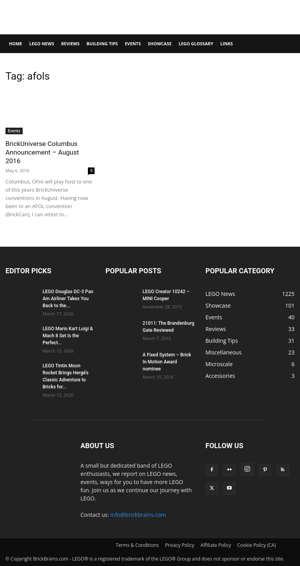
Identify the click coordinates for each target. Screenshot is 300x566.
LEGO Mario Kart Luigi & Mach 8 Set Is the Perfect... (68, 335)
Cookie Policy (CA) (256, 545)
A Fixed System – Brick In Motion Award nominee (167, 362)
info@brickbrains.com (138, 514)
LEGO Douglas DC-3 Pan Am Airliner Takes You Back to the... (68, 298)
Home (15, 43)
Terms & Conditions (137, 545)
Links (226, 43)
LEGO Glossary (196, 43)
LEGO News (41, 43)
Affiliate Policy (215, 545)
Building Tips (102, 43)
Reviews (70, 43)
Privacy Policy (179, 545)
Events (133, 43)
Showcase (159, 43)
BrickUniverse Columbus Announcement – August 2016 (42, 152)
